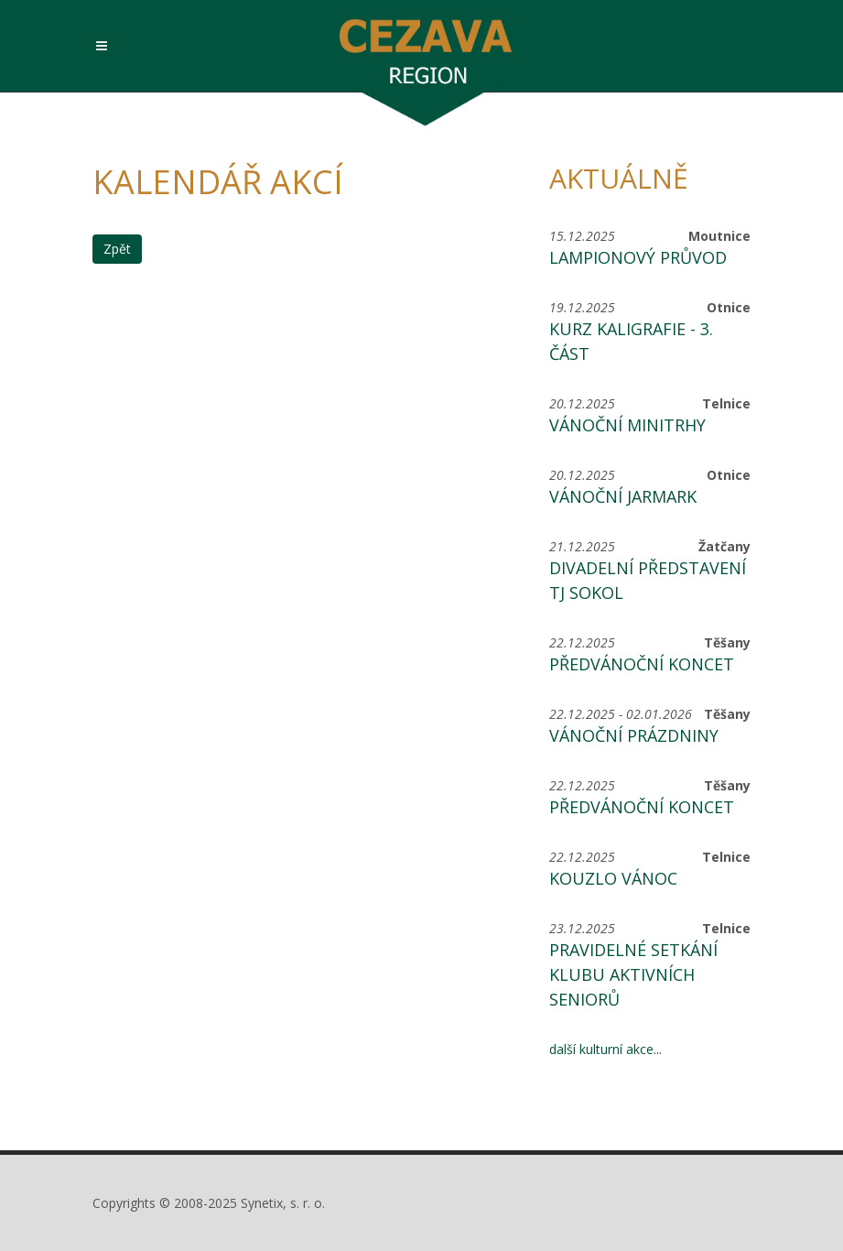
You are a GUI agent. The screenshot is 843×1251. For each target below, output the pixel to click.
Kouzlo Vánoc (613, 878)
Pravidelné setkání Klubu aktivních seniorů (633, 974)
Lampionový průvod (638, 257)
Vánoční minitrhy (627, 425)
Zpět (117, 248)
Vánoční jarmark (623, 496)
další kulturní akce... (605, 1049)
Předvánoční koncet (641, 664)
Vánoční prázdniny (634, 735)
